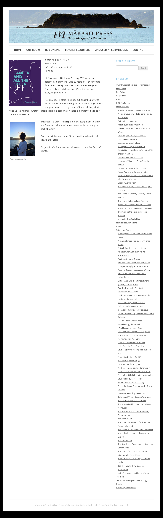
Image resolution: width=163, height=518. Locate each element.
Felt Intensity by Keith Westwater (131, 302)
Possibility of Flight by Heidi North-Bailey (135, 375)
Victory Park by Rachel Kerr (129, 219)
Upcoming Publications (126, 487)
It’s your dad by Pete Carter (129, 339)
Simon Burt (104, 505)
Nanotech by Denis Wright (129, 360)
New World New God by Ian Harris (132, 168)
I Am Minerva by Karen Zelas (130, 328)
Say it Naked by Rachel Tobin (130, 379)
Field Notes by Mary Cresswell (131, 306)
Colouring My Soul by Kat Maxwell (132, 135)
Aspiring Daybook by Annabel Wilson (134, 270)
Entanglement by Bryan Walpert (131, 146)
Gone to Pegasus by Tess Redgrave (133, 310)
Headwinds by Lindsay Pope (130, 320)
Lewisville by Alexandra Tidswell (131, 342)
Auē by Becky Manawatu (128, 121)
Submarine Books (123, 230)
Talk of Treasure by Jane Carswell (132, 400)
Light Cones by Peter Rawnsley (131, 346)
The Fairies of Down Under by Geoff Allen (135, 429)
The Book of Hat (125, 418)
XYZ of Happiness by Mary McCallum (133, 473)
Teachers (120, 477)
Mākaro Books (122, 106)
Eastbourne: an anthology (129, 143)
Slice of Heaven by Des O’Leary (131, 382)
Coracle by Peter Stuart (128, 291)
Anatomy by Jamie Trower (129, 259)
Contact (139, 50)
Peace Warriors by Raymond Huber (133, 172)
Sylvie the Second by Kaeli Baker (131, 393)
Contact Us (121, 95)
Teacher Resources (77, 50)
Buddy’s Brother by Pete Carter (131, 288)
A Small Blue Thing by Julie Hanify (132, 248)
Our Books (33, 50)
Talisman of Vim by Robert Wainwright (134, 397)
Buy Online (52, 50)
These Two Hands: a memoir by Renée (134, 204)
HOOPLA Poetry (123, 103)
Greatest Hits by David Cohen (130, 157)
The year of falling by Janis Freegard (133, 201)
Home (17, 50)
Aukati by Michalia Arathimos (130, 125)
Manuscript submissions (111, 50)
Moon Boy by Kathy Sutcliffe (130, 357)
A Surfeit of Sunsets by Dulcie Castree (134, 110)
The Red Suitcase (125, 440)
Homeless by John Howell (129, 324)
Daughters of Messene (127, 139)
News (118, 226)
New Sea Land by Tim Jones (129, 364)
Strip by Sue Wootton (127, 183)
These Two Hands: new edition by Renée (135, 208)
